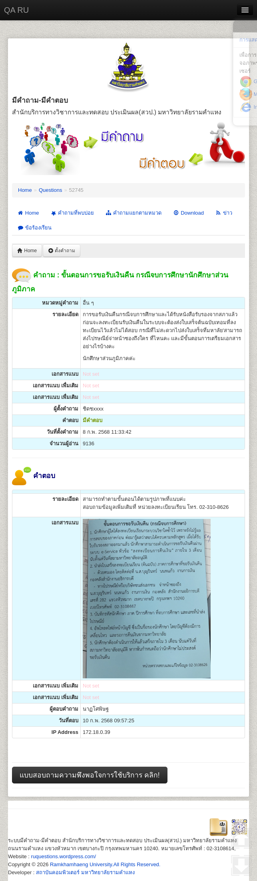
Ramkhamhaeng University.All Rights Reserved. (105, 864)
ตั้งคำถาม (61, 250)
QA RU (16, 10)
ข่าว (223, 213)
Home (25, 190)
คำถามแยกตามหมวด (133, 213)
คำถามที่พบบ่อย (71, 213)
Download (188, 213)
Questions (50, 190)
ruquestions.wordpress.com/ (63, 856)
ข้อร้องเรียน (34, 228)
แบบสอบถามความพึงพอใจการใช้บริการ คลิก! (90, 775)
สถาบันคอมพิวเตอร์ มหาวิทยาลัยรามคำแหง (85, 872)
